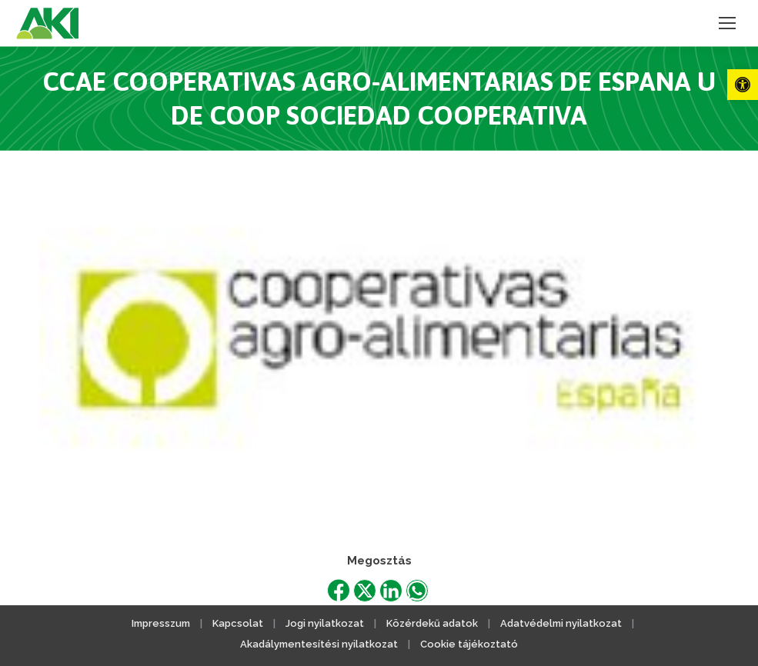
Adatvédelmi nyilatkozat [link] (561, 623)
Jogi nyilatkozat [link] (325, 623)
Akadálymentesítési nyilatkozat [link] (319, 644)
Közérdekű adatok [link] (432, 623)
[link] (742, 84)
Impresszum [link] (161, 623)
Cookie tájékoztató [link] (469, 644)
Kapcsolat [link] (237, 623)
